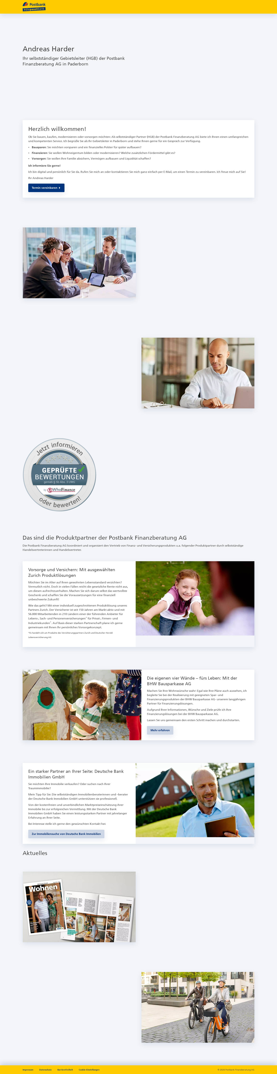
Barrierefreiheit (65, 1070)
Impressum (28, 1070)
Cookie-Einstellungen (89, 1070)
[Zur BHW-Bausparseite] (160, 730)
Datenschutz (45, 1070)
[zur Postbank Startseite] (34, 6)
